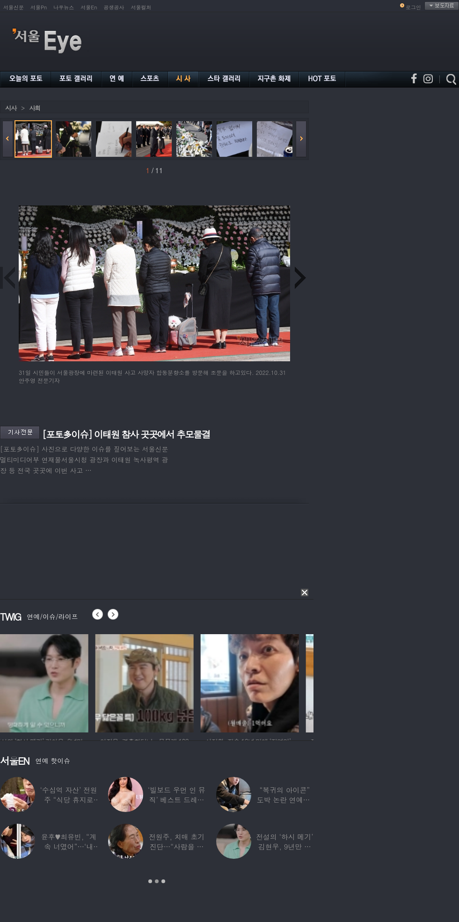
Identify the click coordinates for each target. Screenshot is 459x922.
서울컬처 (141, 7)
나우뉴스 (63, 7)
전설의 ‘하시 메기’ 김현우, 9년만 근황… (284, 846)
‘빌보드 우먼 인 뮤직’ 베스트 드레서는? (176, 799)
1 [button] (150, 881)
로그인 (413, 7)
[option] (49, 681)
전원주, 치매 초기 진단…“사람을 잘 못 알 (176, 846)
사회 (34, 107)
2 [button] (157, 881)
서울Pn (38, 7)
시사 (10, 107)
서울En (88, 7)
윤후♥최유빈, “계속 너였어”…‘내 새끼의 (68, 846)
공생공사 (114, 7)
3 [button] (163, 881)
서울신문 (13, 7)
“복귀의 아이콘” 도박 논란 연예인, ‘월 (285, 799)
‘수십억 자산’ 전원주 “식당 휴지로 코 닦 (68, 799)
